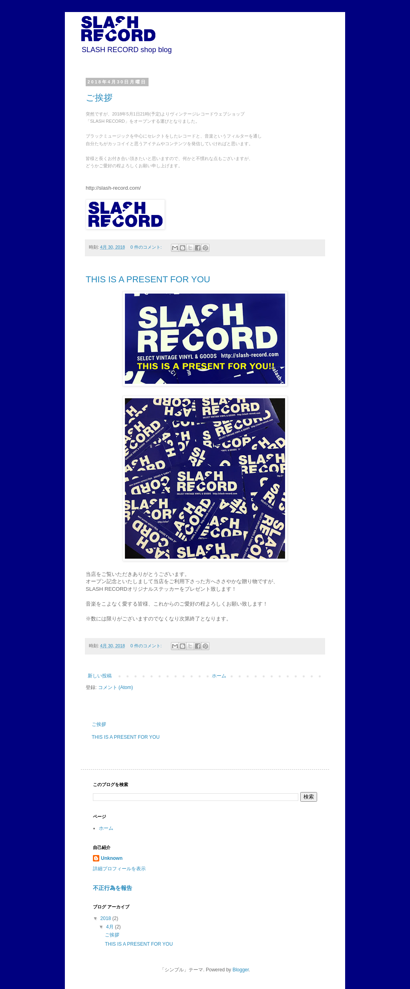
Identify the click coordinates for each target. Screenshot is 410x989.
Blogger (241, 970)
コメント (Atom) (115, 687)
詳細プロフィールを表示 (119, 868)
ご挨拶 (99, 98)
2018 (106, 918)
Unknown (112, 858)
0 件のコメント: (147, 247)
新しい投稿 (100, 676)
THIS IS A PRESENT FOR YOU (148, 279)
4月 (110, 927)
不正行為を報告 (112, 888)
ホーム (219, 676)
